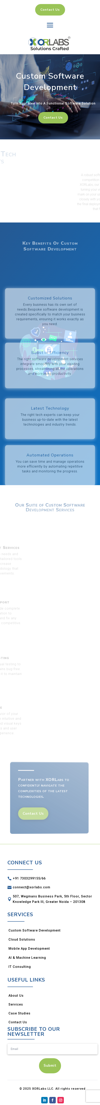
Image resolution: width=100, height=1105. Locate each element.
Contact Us (50, 9)
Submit (50, 1065)
